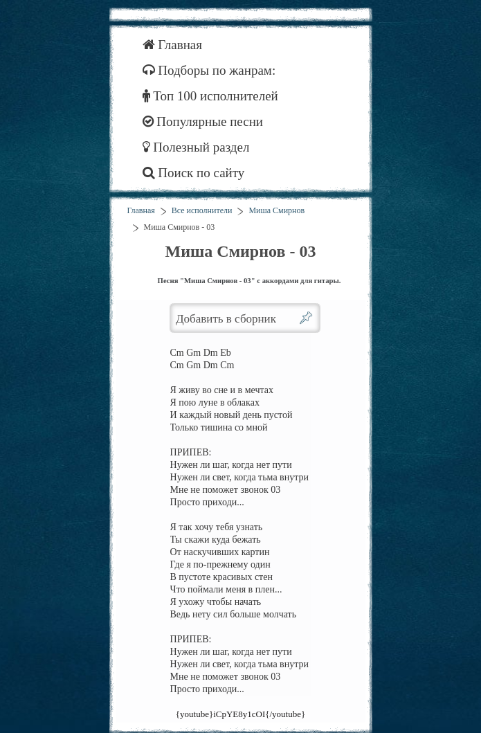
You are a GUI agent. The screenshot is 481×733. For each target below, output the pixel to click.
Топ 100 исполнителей (210, 96)
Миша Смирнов (276, 210)
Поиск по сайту (194, 172)
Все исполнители (202, 210)
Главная (173, 44)
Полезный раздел (196, 147)
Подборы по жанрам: (209, 70)
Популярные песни (203, 121)
